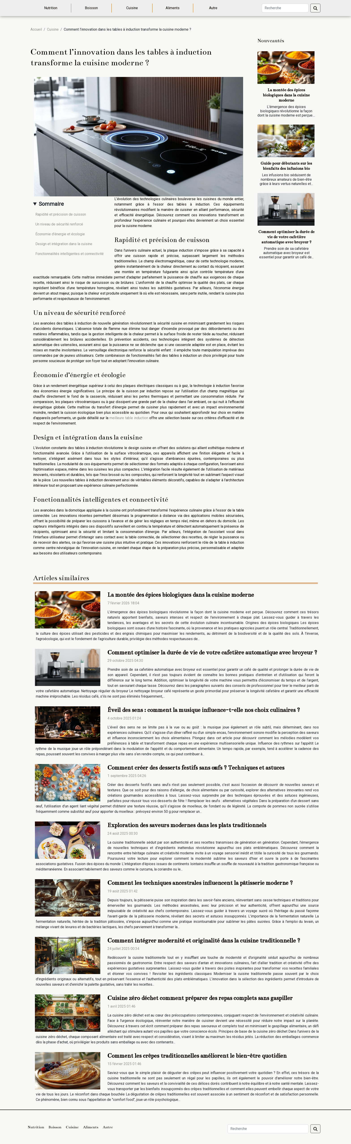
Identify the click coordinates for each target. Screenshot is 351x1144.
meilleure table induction (128, 418)
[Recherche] (285, 8)
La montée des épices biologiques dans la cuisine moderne (286, 95)
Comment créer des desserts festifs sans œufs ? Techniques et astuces (195, 767)
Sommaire (51, 204)
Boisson (91, 8)
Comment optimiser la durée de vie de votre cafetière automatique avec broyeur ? (286, 236)
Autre (213, 8)
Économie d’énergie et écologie (60, 234)
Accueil (36, 29)
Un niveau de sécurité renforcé (59, 224)
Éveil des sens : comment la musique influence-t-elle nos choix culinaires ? (203, 710)
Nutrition (50, 8)
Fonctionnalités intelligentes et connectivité (69, 254)
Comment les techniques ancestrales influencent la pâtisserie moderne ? (200, 882)
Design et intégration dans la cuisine (63, 244)
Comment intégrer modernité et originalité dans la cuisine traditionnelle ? (203, 940)
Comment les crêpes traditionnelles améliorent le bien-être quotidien (197, 1055)
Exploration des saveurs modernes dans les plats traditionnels (186, 825)
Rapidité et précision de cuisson (60, 214)
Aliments (173, 8)
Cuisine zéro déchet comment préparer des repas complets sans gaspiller (200, 998)
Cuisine (132, 8)
